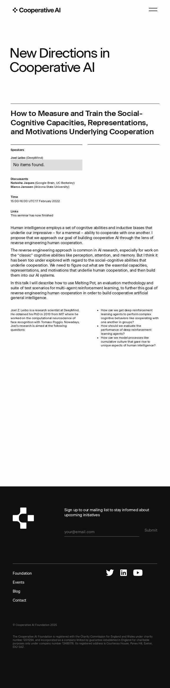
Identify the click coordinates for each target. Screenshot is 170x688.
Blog (16, 591)
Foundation (22, 573)
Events (18, 582)
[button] (150, 10)
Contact (19, 600)
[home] (36, 10)
